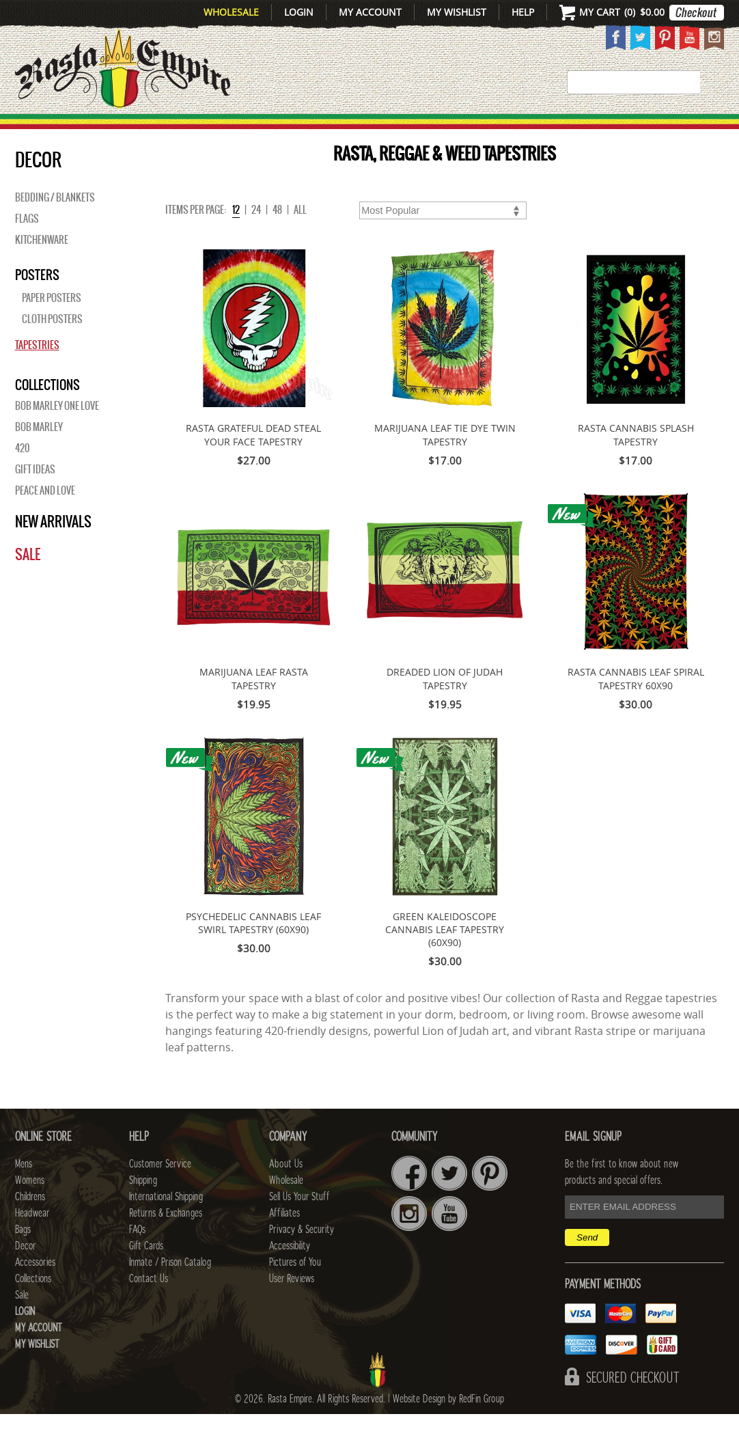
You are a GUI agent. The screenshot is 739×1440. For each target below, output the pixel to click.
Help (523, 11)
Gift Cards (146, 1271)
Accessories (555, 128)
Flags (27, 244)
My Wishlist (456, 11)
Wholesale (231, 11)
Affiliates (284, 1239)
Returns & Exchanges (165, 1239)
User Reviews (291, 1304)
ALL (300, 235)
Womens (29, 1206)
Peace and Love (45, 516)
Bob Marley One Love (57, 431)
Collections (657, 128)
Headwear (32, 1239)
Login (298, 11)
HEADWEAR (357, 128)
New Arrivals (54, 128)
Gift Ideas (35, 495)
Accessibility (289, 1271)
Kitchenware (41, 265)
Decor (478, 128)
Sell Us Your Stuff (299, 1222)
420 (22, 474)
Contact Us (148, 1304)
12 (236, 235)
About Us (286, 1190)
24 (256, 235)
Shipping (143, 1206)
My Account (370, 11)
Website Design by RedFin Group (448, 1425)
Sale (27, 580)
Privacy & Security (301, 1255)
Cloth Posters (52, 344)
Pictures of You (295, 1288)
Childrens (30, 1222)
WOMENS (193, 128)
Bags (428, 128)
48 (277, 235)
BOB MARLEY (39, 452)
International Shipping (166, 1222)
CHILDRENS (271, 128)
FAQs (137, 1255)
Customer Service (160, 1190)
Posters (37, 300)
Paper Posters (51, 323)
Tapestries (37, 370)
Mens (137, 128)
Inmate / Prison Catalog (170, 1288)
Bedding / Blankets (55, 223)
